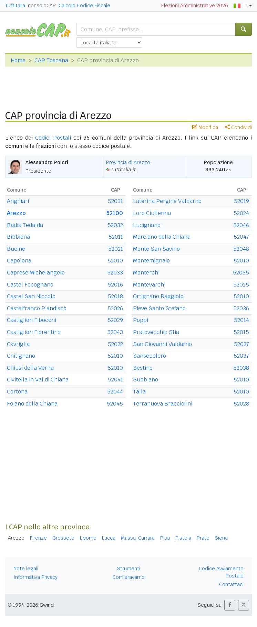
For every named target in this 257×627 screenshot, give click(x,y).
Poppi (140, 320)
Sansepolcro (149, 355)
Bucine (16, 248)
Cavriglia (18, 344)
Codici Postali (53, 137)
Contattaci (231, 584)
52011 (116, 236)
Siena (221, 538)
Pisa (165, 538)
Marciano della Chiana (162, 236)
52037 (241, 355)
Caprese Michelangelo (36, 272)
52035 (241, 272)
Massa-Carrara (138, 538)
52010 (115, 260)
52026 (115, 308)
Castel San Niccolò (31, 296)
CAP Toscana (51, 60)
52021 (115, 248)
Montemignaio (151, 260)
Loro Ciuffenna (152, 213)
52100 (114, 213)
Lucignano (147, 225)
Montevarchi (149, 284)
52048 (241, 248)
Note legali (25, 568)
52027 (241, 344)
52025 (241, 284)
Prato (203, 538)
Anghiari (18, 201)
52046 (241, 225)
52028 (241, 403)
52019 (241, 201)
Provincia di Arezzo (128, 162)
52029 (115, 320)
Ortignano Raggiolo (158, 296)
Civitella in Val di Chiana (38, 379)
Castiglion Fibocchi (31, 320)
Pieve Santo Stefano (159, 308)
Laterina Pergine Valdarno (167, 201)
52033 (115, 272)
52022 (115, 344)
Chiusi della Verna (30, 367)
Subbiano (145, 379)
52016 (115, 284)
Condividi (238, 127)
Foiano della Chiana (32, 403)
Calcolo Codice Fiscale (84, 5)
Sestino (143, 367)
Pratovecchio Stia (156, 332)
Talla (139, 391)
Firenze (38, 538)
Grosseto (63, 538)
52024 (241, 213)
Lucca (108, 538)
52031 (115, 201)
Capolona (19, 260)
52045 (115, 403)
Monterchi (146, 272)
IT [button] (240, 5)
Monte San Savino (156, 248)
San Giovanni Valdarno (162, 344)
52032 (115, 225)
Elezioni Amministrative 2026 (194, 5)
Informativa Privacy (35, 577)
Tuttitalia (15, 5)
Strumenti (128, 568)
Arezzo (16, 213)
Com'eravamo (129, 577)
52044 (115, 391)
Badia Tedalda (25, 225)
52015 (241, 332)
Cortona (17, 391)
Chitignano (21, 355)
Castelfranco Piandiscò (36, 308)
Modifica (205, 127)
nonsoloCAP (42, 5)
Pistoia (183, 538)
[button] (229, 605)
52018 (115, 296)
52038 (241, 367)
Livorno (88, 538)
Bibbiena (18, 236)
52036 (241, 308)
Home (18, 60)
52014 (241, 320)
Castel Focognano (30, 284)
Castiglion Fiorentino (34, 332)
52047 (241, 236)
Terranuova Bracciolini (162, 403)
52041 (115, 379)
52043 (115, 332)
